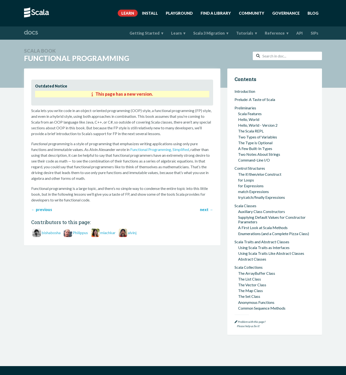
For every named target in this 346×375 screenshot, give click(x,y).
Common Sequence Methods (261, 177)
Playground (179, 13)
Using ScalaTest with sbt (258, 222)
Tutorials (244, 33)
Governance (286, 13)
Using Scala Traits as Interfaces (264, 116)
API (299, 33)
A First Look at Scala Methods (263, 96)
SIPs (314, 33)
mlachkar (108, 232)
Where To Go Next (250, 308)
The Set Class (249, 165)
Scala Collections (249, 136)
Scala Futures (249, 299)
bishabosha (51, 232)
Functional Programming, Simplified (159, 149)
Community (251, 13)
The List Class (249, 148)
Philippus (80, 232)
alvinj (132, 232)
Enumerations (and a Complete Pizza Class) (273, 102)
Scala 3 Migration (209, 33)
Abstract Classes (252, 128)
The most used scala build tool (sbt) (267, 216)
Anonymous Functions (256, 171)
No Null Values (250, 259)
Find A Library (216, 13)
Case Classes (245, 274)
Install (150, 13)
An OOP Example (252, 202)
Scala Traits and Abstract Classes (262, 110)
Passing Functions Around (259, 254)
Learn (127, 13)
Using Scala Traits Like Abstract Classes (271, 122)
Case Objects (249, 279)
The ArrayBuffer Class (256, 142)
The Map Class (250, 159)
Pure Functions (250, 248)
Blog (313, 13)
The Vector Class (252, 153)
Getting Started (145, 33)
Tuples (243, 196)
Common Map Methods (258, 183)
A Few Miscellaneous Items (257, 191)
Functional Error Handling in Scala (266, 285)
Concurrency (245, 293)
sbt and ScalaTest (249, 211)
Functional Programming (257, 241)
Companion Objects (254, 265)
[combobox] (287, 56)
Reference (275, 33)
